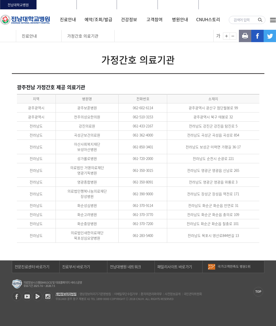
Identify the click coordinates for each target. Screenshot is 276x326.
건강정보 (129, 19)
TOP (258, 291)
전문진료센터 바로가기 (32, 266)
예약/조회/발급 (98, 19)
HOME (210, 4)
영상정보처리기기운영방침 (95, 294)
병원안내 (180, 19)
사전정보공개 (172, 294)
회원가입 (239, 4)
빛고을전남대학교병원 (137, 4)
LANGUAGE (258, 4)
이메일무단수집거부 (126, 294)
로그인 (223, 4)
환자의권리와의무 (151, 294)
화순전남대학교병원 (56, 4)
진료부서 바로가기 (76, 266)
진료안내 (68, 19)
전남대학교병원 (18, 4)
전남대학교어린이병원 (178, 4)
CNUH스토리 (208, 19)
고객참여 (154, 19)
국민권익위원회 (193, 294)
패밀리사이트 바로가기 (174, 266)
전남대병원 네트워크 (125, 266)
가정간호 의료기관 (82, 36)
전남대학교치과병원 (96, 4)
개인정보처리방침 (66, 294)
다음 (260, 268)
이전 (260, 264)
